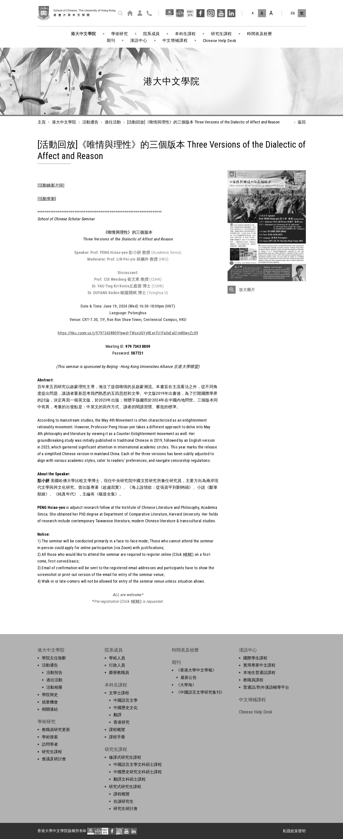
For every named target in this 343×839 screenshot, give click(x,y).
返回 (299, 122)
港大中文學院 (64, 122)
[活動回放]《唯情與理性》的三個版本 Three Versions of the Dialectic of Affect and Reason (203, 122)
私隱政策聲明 (294, 831)
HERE (187, 554)
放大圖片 (247, 289)
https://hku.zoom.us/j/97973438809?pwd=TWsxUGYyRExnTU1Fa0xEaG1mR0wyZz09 (128, 333)
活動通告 (90, 122)
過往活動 (113, 122)
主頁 (42, 122)
